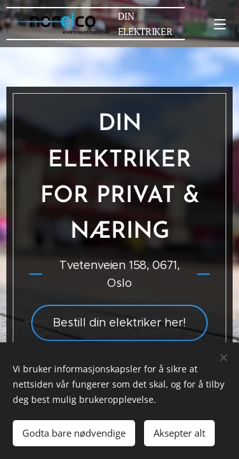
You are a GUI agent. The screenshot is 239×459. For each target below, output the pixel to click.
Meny (220, 24)
